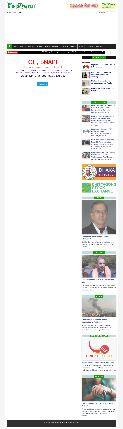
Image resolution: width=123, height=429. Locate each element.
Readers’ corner (99, 336)
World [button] (47, 46)
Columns (99, 198)
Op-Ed (99, 296)
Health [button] (23, 46)
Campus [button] (90, 46)
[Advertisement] (61, 29)
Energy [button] (73, 46)
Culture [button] (99, 46)
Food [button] (15, 46)
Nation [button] (39, 46)
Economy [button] (55, 46)
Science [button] (82, 46)
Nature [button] (31, 46)
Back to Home (43, 84)
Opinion (99, 376)
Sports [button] (65, 46)
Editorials (99, 253)
